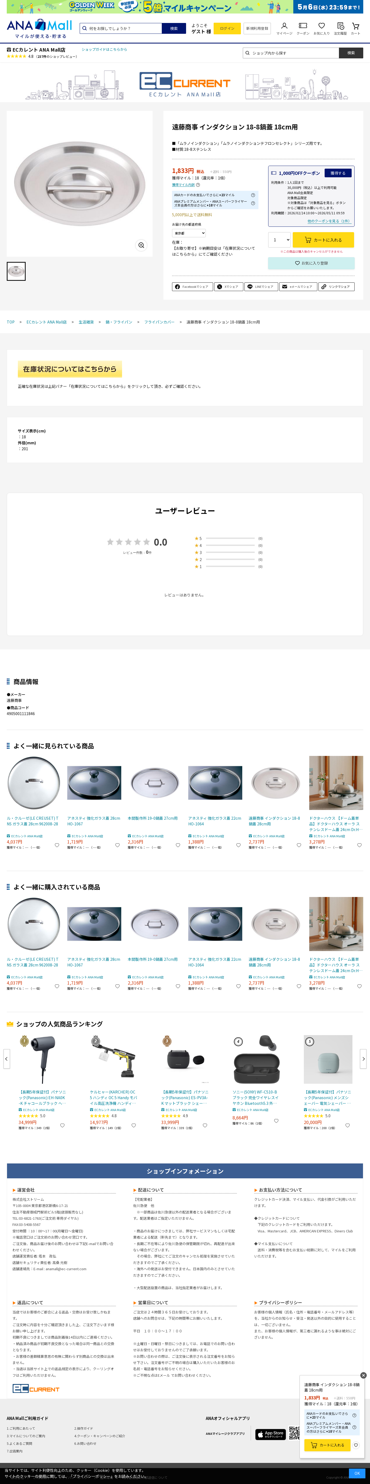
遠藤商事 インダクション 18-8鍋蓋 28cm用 (274, 820)
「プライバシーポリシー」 (91, 1476)
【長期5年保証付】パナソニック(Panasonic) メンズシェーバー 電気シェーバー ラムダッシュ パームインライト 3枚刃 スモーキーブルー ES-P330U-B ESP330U (327, 1097)
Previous (7, 1059)
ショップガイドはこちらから (104, 49)
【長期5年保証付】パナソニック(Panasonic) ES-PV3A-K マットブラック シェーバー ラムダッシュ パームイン (185, 1097)
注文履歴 (340, 33)
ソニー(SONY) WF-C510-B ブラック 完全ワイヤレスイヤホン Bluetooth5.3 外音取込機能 (256, 1097)
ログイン (227, 28)
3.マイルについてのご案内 (26, 1435)
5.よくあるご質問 (19, 1443)
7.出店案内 (14, 1451)
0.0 (160, 541)
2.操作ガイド (83, 1428)
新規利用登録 (257, 28)
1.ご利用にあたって (21, 1428)
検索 (174, 28)
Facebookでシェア (195, 286)
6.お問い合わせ (85, 1443)
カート (356, 33)
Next (363, 1059)
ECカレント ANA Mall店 (38, 49)
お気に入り (322, 33)
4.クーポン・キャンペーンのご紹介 (99, 1435)
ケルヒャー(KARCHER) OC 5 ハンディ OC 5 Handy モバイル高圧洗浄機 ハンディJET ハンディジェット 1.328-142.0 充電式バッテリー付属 (113, 1097)
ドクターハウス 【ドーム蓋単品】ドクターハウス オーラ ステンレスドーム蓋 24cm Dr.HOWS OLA (335, 823)
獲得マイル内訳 (183, 185)
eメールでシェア (301, 286)
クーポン (303, 33)
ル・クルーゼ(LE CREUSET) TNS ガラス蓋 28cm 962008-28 (33, 820)
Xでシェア (231, 286)
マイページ (284, 33)
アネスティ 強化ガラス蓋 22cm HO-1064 (214, 820)
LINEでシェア (264, 286)
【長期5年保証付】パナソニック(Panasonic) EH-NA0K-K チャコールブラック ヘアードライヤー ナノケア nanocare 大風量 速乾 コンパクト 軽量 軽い (42, 1097)
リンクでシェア (339, 286)
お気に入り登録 (314, 263)
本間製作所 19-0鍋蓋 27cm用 (153, 818)
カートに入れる (332, 1445)
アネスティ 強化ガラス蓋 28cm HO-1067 (93, 820)
